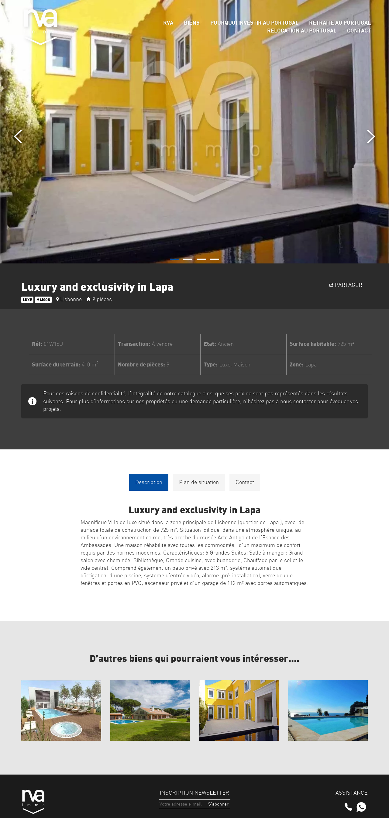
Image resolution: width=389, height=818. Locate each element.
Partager (345, 284)
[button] (174, 259)
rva (168, 22)
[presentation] (18, 136)
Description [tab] (148, 482)
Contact (359, 30)
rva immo (41, 27)
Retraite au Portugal (340, 22)
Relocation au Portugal (301, 30)
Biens (192, 22)
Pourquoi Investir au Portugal (254, 22)
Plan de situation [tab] (199, 482)
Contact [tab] (245, 482)
